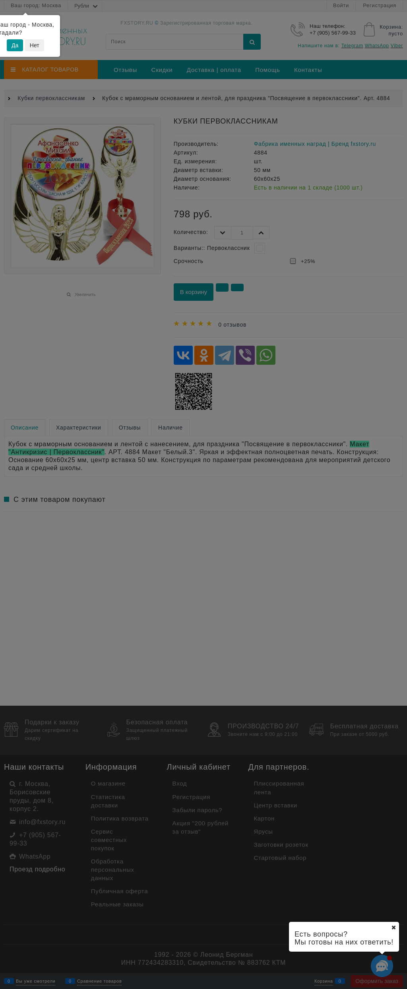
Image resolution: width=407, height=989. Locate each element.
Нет (34, 45)
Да (15, 45)
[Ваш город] (393, 927)
